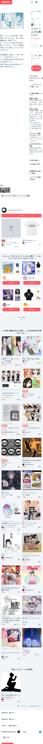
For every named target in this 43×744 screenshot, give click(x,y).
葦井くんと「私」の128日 (9, 242)
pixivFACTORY (33, 148)
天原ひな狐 (31, 278)
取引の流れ (34, 160)
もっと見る (21, 319)
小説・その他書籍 (36, 12)
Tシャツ (24, 239)
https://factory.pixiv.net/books (10, 64)
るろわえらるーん (15, 210)
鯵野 (8, 304)
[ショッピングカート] (36, 2)
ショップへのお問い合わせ (34, 178)
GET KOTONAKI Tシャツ (29, 240)
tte (28, 304)
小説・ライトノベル (36, 20)
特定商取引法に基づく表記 (34, 172)
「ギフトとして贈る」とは (36, 86)
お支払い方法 (35, 164)
